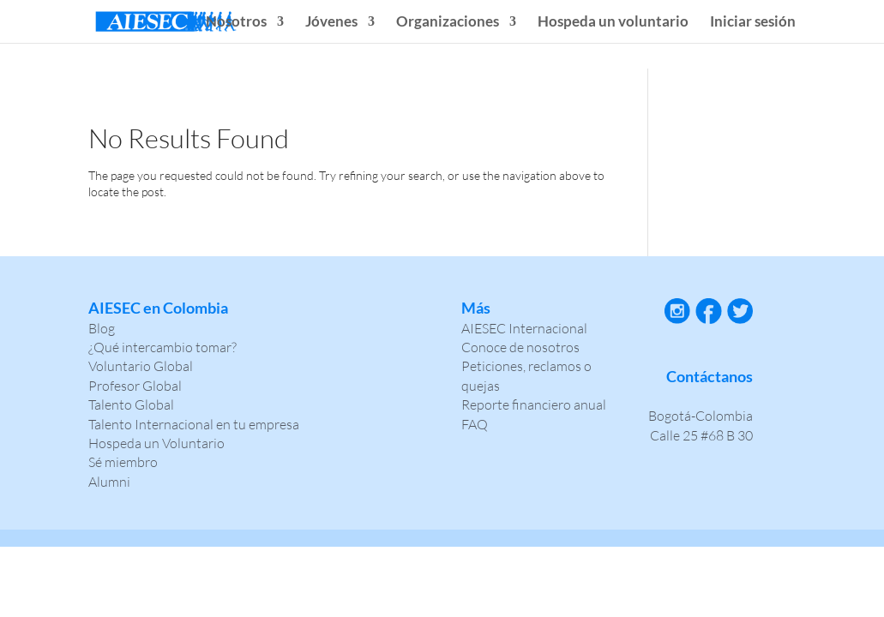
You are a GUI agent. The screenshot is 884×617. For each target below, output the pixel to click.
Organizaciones (447, 22)
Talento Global (131, 404)
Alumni (109, 481)
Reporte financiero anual (533, 404)
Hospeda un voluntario (613, 22)
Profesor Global (135, 385)
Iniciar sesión (753, 22)
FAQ (474, 424)
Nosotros (236, 22)
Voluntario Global (140, 365)
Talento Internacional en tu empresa (193, 424)
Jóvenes (331, 22)
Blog (101, 328)
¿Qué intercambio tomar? (162, 347)
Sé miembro (123, 461)
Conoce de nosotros (520, 347)
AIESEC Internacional (524, 328)
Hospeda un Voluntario (156, 443)
